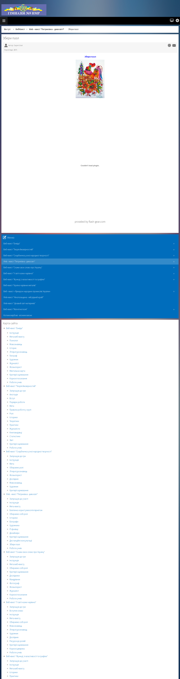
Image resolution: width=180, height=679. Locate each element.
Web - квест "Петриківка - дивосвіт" (46, 29)
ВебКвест (20, 29)
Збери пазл (11, 38)
